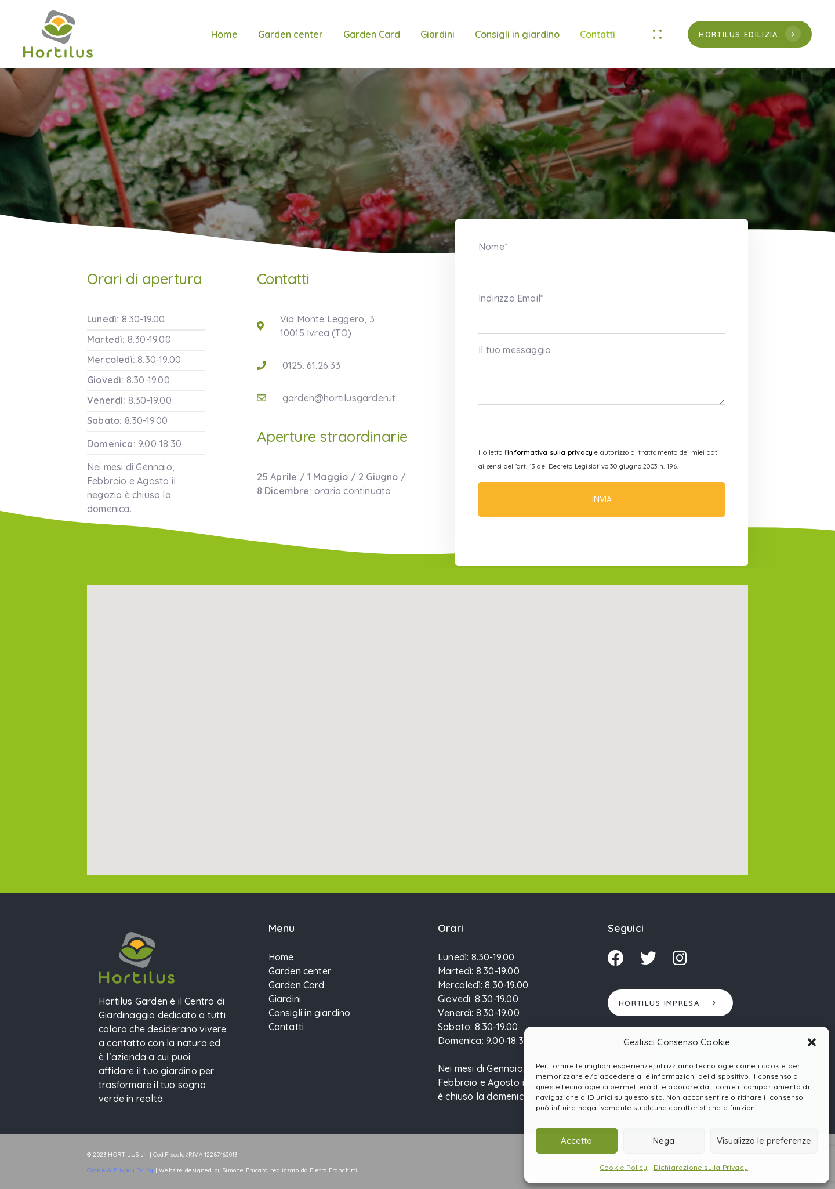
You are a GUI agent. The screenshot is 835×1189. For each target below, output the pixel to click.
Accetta (576, 1140)
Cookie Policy (624, 1167)
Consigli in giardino (517, 34)
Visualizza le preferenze (764, 1140)
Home (224, 34)
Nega (663, 1140)
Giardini (437, 34)
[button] (812, 1042)
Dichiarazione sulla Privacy (701, 1167)
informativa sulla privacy (550, 452)
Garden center (290, 34)
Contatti (597, 34)
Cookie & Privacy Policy (120, 1170)
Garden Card (371, 34)
